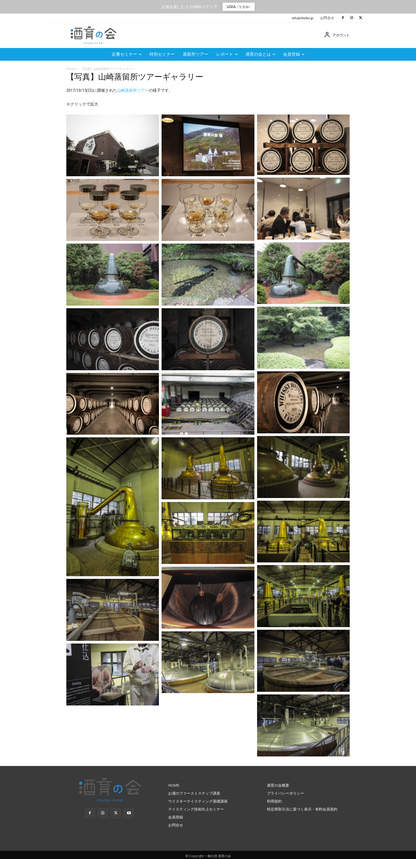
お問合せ (327, 18)
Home (71, 69)
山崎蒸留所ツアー (133, 90)
